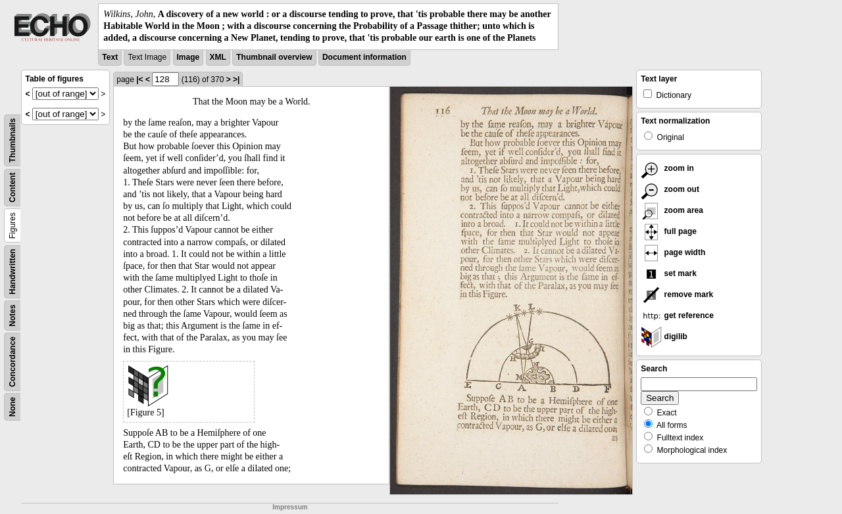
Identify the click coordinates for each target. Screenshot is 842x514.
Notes (12, 315)
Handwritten (12, 271)
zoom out (670, 189)
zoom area (672, 210)
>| (236, 79)
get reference (677, 315)
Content (12, 187)
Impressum (289, 507)
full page (669, 231)
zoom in (667, 168)
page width (673, 252)
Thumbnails (12, 140)
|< (139, 79)
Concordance (12, 362)
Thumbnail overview (274, 57)
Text (110, 57)
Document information (364, 57)
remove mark (677, 294)
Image (188, 57)
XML (218, 57)
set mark (669, 273)
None (12, 407)
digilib (664, 336)
